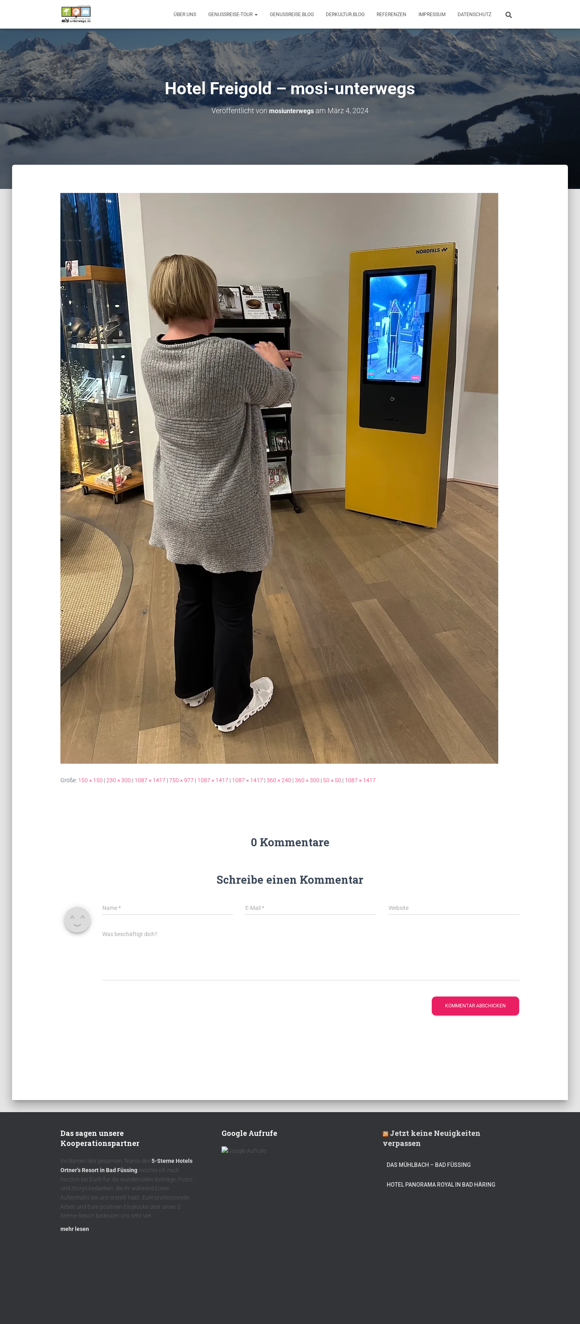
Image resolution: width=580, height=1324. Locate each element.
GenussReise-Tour (233, 14)
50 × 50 (332, 780)
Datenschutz (474, 14)
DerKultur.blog (345, 14)
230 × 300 (118, 780)
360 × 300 (307, 780)
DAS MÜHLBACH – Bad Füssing (429, 1169)
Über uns (185, 14)
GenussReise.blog (292, 14)
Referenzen (391, 14)
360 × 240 (279, 780)
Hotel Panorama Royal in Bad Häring (441, 1188)
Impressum (431, 14)
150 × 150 (90, 780)
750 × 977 (181, 780)
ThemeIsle (507, 1306)
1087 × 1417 (150, 780)
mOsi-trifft (211, 1305)
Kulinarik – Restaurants (98, 1305)
